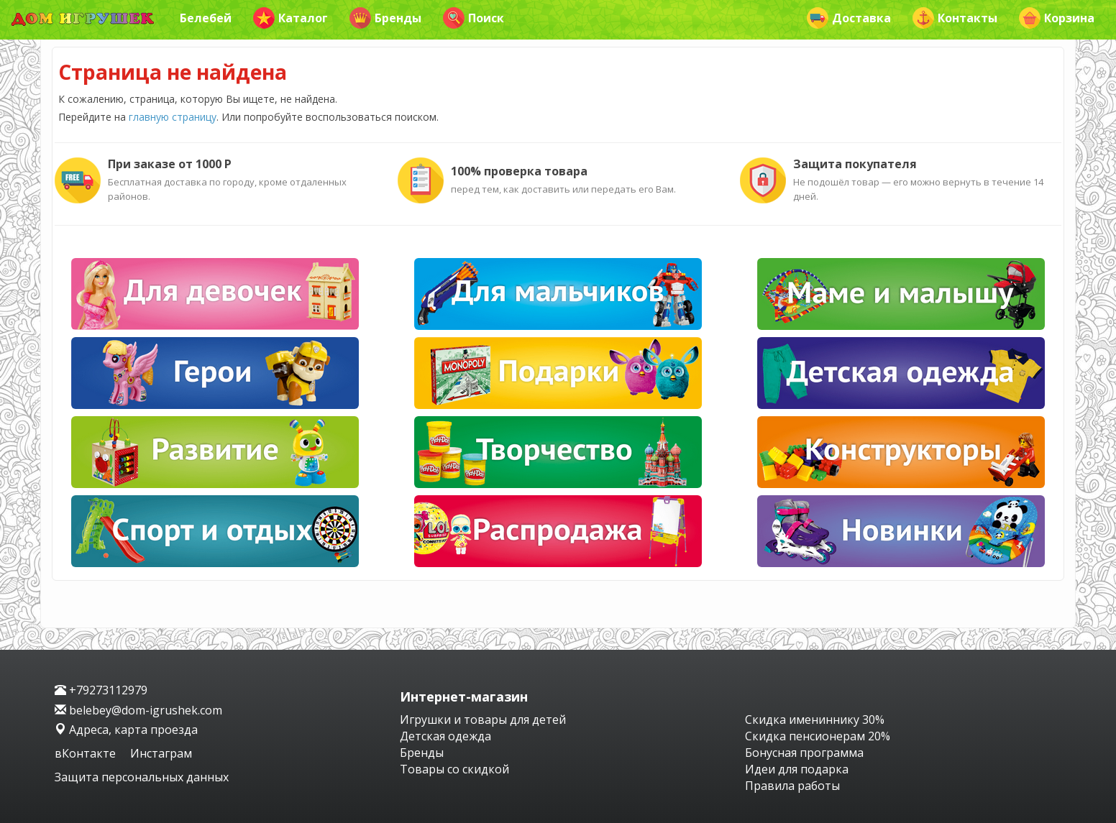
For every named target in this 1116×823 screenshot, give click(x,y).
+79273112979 (101, 690)
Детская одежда (445, 736)
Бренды (385, 18)
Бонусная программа (804, 752)
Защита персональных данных (142, 777)
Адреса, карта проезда (126, 729)
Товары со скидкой (454, 769)
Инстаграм (161, 753)
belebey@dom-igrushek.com (138, 710)
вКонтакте (87, 753)
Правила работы (792, 786)
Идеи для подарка (797, 769)
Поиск (473, 18)
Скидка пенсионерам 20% (817, 736)
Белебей (206, 18)
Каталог (290, 18)
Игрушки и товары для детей (483, 719)
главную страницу (172, 117)
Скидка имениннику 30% (814, 719)
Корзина (1056, 18)
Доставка (849, 18)
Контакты (955, 18)
